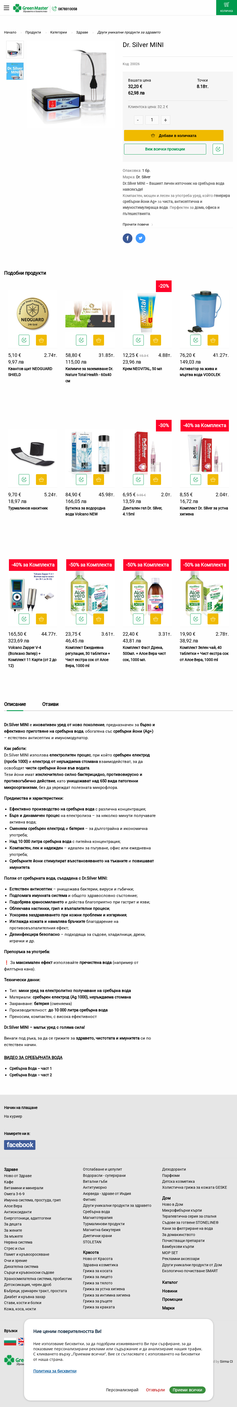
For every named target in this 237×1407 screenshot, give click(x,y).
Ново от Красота (98, 1259)
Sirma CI (226, 1361)
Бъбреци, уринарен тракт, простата (35, 1291)
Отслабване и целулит (102, 1169)
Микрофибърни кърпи (182, 1210)
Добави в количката (173, 135)
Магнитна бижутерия (102, 1230)
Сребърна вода (96, 1212)
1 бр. (146, 170)
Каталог (170, 1282)
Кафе (8, 1182)
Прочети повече (138, 224)
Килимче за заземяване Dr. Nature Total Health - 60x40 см (89, 375)
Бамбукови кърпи (178, 1246)
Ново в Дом (172, 1204)
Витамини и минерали (23, 1188)
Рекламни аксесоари (180, 1259)
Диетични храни (97, 1236)
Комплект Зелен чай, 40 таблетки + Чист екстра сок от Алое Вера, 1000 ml (204, 653)
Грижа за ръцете (97, 1301)
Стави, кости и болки (22, 1303)
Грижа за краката (99, 1307)
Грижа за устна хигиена (104, 1289)
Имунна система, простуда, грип (32, 1200)
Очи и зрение (15, 1260)
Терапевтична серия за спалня (189, 1216)
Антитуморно (95, 1187)
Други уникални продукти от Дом (192, 1265)
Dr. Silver (143, 177)
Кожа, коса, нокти (20, 1309)
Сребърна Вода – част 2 (30, 1075)
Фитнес (89, 1199)
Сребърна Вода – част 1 (30, 1068)
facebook (20, 1145)
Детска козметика (178, 1181)
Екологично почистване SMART (190, 1271)
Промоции (172, 1299)
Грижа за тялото (97, 1283)
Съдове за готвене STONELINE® (190, 1222)
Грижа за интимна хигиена (106, 1295)
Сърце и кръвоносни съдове (29, 1272)
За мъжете (13, 1236)
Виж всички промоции (165, 149)
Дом (166, 1198)
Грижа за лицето (97, 1277)
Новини (169, 1291)
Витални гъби (95, 1181)
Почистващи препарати (183, 1240)
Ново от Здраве (18, 1176)
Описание (15, 704)
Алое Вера (13, 1206)
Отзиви (50, 704)
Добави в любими (218, 151)
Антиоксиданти (18, 1212)
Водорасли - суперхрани (104, 1175)
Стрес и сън (14, 1248)
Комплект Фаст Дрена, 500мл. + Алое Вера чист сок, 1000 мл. (144, 653)
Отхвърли (155, 1389)
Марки (168, 1308)
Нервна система (18, 1242)
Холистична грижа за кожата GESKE (194, 1187)
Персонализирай (122, 1389)
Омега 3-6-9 (14, 1194)
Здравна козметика (100, 1265)
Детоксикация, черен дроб (27, 1284)
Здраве (11, 1169)
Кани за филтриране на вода (187, 1228)
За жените (13, 1230)
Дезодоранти (174, 1169)
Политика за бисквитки (54, 1371)
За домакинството (178, 1234)
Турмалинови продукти (104, 1224)
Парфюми (171, 1175)
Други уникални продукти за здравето (117, 1205)
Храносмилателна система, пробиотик (38, 1279)
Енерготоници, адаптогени (27, 1218)
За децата (13, 1224)
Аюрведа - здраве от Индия (107, 1193)
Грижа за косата (97, 1271)
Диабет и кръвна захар (24, 1297)
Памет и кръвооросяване (26, 1254)
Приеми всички (187, 1389)
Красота (91, 1252)
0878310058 (67, 9)
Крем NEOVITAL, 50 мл (142, 369)
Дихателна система (21, 1266)
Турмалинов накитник (28, 508)
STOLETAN (92, 1242)
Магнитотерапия (98, 1217)
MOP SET (170, 1253)
